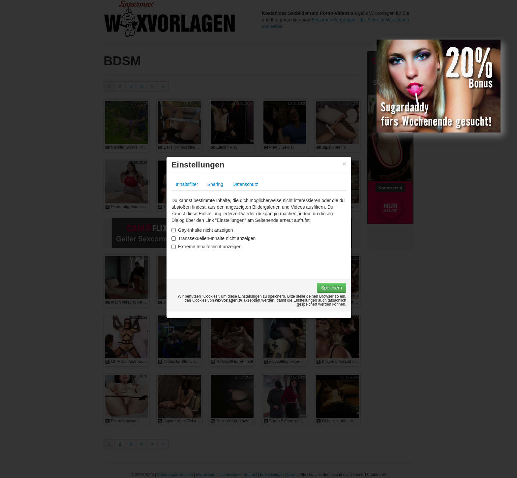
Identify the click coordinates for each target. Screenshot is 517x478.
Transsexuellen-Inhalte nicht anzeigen (213, 238)
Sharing (215, 184)
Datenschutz (245, 184)
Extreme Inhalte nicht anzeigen (206, 246)
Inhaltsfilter (187, 184)
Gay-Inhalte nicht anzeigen (202, 230)
